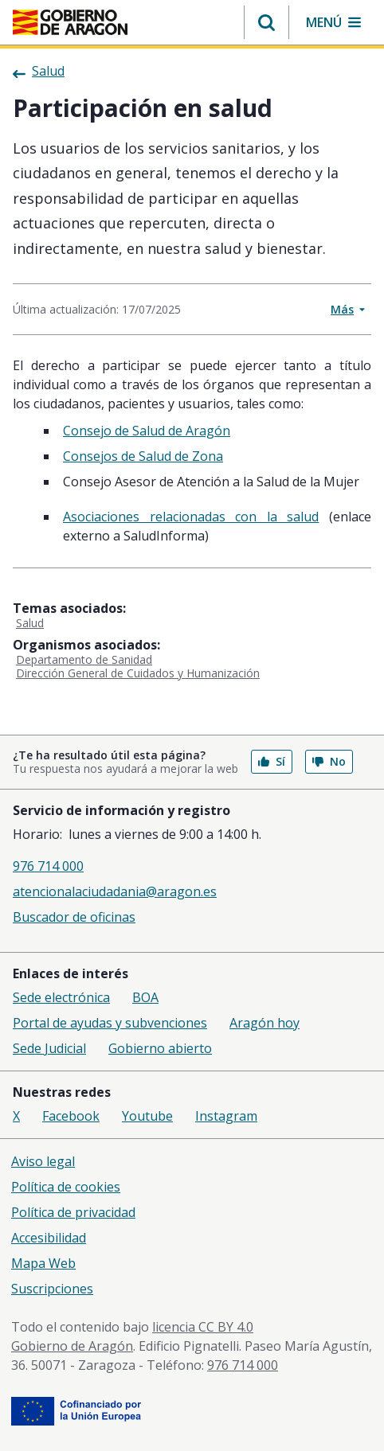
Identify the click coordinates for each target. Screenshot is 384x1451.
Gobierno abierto (160, 1048)
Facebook (71, 1116)
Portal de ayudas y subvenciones (110, 1023)
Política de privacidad (73, 1212)
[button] (266, 22)
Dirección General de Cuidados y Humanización (138, 673)
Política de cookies (65, 1187)
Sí (271, 761)
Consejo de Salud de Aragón (146, 430)
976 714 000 (48, 866)
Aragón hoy (264, 1023)
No (329, 761)
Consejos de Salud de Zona (143, 456)
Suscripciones (52, 1288)
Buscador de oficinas (74, 917)
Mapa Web (43, 1263)
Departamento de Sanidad (84, 659)
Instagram (226, 1116)
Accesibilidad (48, 1237)
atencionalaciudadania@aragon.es (115, 891)
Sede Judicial (49, 1048)
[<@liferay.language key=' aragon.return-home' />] (70, 22)
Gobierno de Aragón (72, 1346)
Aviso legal (43, 1161)
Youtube (147, 1116)
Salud (30, 622)
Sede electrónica (61, 997)
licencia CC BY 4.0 (202, 1327)
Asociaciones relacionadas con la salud (191, 516)
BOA (145, 997)
